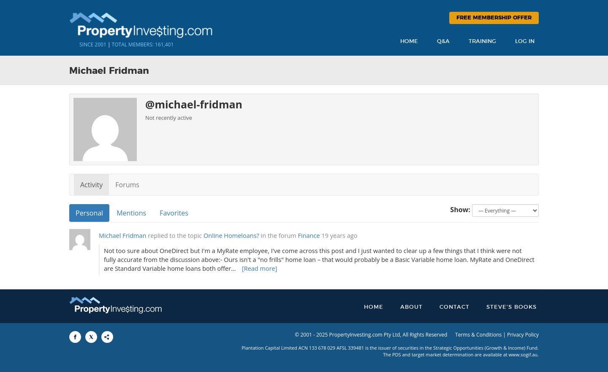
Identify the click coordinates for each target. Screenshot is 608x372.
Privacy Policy (523, 334)
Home (409, 41)
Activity (91, 184)
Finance (309, 236)
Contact (455, 307)
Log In (525, 41)
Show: (460, 209)
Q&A (443, 41)
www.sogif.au (523, 354)
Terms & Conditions (478, 334)
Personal (89, 213)
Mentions (131, 213)
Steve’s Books (511, 307)
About (411, 307)
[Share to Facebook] (75, 337)
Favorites (174, 213)
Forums (127, 184)
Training (482, 41)
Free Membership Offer (494, 18)
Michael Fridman (122, 236)
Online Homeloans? (231, 236)
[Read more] (259, 268)
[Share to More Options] (107, 337)
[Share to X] (91, 337)
